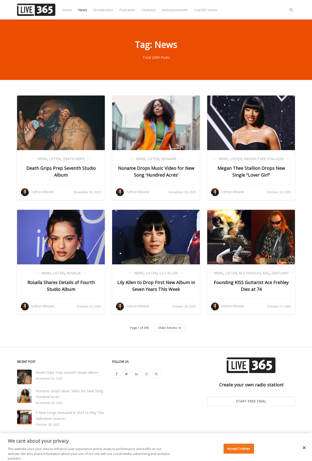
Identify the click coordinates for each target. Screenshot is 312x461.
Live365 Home (205, 10)
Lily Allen (168, 273)
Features (149, 10)
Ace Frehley (250, 273)
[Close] (304, 450)
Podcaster (127, 10)
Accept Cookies (238, 451)
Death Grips (74, 158)
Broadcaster (103, 10)
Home (67, 10)
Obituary (280, 273)
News (82, 10)
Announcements (175, 10)
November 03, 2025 (49, 403)
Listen (55, 158)
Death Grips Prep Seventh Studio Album (67, 372)
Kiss (266, 273)
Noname (168, 158)
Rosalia (74, 273)
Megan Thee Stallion (263, 158)
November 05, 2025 (49, 378)
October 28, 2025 (48, 425)
